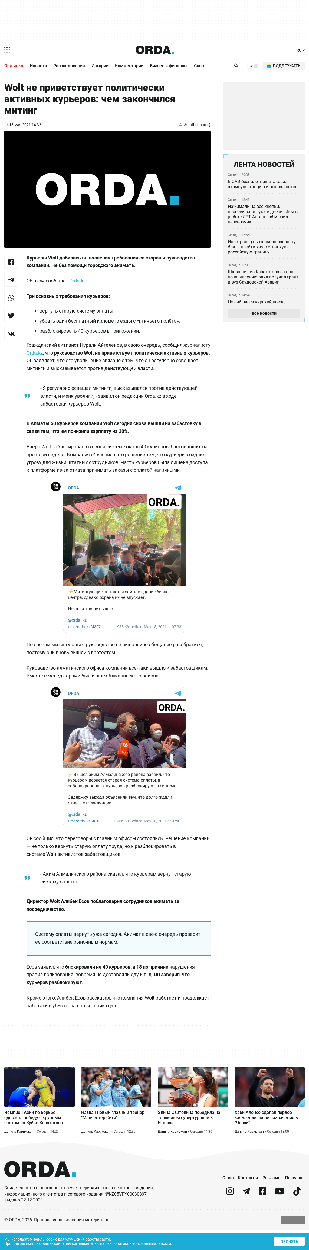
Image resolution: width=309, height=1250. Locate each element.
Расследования (69, 66)
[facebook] (262, 1214)
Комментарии (129, 66)
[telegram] (246, 1214)
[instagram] (230, 1214)
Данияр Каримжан (19, 1151)
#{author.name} (197, 131)
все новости (264, 316)
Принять (289, 1240)
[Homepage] (155, 50)
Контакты (248, 1198)
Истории (100, 66)
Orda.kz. (80, 287)
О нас (228, 1198)
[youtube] (280, 1214)
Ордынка (13, 66)
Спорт (200, 66)
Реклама (271, 1198)
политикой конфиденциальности (146, 1243)
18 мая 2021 (20, 131)
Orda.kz (64, 362)
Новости (38, 66)
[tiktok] (297, 1214)
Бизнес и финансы (169, 66)
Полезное (295, 1198)
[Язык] (300, 50)
